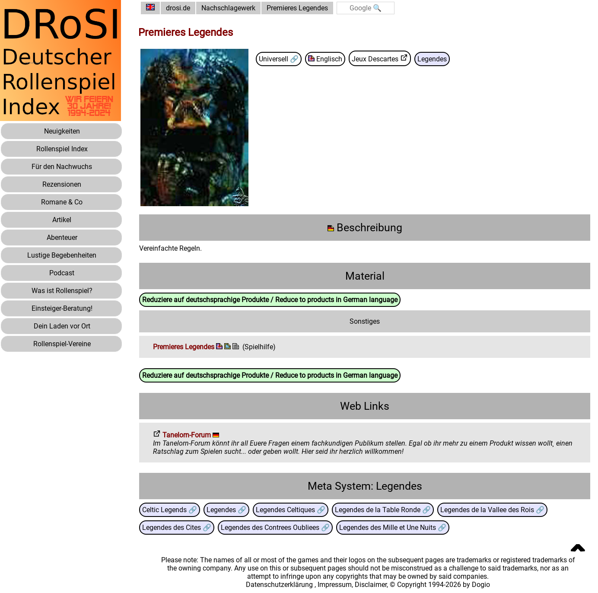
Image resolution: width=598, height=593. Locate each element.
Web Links (364, 406)
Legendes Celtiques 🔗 (290, 510)
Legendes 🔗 (226, 510)
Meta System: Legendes (365, 486)
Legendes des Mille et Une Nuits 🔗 (392, 527)
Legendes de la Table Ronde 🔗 (383, 510)
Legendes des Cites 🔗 (176, 527)
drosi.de (178, 8)
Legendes (432, 59)
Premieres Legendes (297, 8)
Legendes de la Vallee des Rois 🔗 (492, 510)
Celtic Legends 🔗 (169, 510)
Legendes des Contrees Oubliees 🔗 (275, 527)
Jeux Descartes (380, 58)
